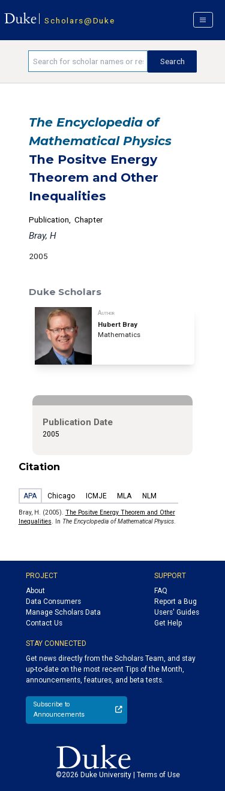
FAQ (160, 591)
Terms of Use (158, 775)
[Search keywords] (88, 61)
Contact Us (44, 623)
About (35, 591)
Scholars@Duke (79, 20)
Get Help (168, 623)
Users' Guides (176, 612)
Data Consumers (53, 601)
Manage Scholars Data (63, 612)
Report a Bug (175, 601)
